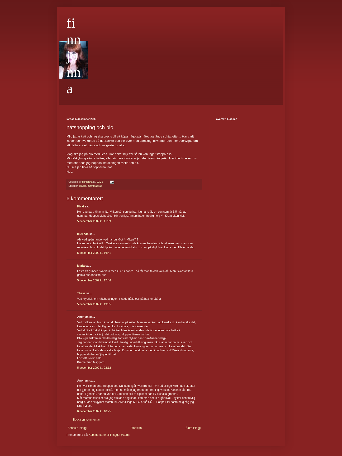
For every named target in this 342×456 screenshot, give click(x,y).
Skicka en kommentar (86, 419)
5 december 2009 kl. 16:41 (94, 253)
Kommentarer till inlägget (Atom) (109, 434)
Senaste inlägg (77, 428)
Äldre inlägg (193, 428)
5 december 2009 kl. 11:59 (94, 221)
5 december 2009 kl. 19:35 (94, 304)
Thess (81, 293)
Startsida (136, 428)
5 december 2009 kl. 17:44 (94, 280)
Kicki (80, 206)
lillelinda (83, 234)
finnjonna (73, 55)
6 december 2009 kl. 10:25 (94, 411)
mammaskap (94, 185)
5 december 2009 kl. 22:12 (94, 367)
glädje (82, 185)
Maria (81, 265)
